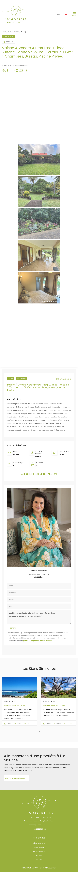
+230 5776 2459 (39, 577)
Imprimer (8, 42)
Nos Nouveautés (39, 851)
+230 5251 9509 (39, 829)
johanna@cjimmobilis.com (39, 825)
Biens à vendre (39, 843)
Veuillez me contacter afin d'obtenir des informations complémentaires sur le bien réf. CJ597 (39, 617)
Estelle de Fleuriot (39, 570)
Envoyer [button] (13, 628)
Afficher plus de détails (39, 474)
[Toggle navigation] (74, 14)
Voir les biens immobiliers (16, 778)
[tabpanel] (19, 703)
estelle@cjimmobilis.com (39, 574)
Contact (39, 859)
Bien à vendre (13, 32)
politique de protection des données (38, 641)
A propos (39, 855)
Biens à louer (39, 847)
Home (4, 32)
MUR (58, 14)
